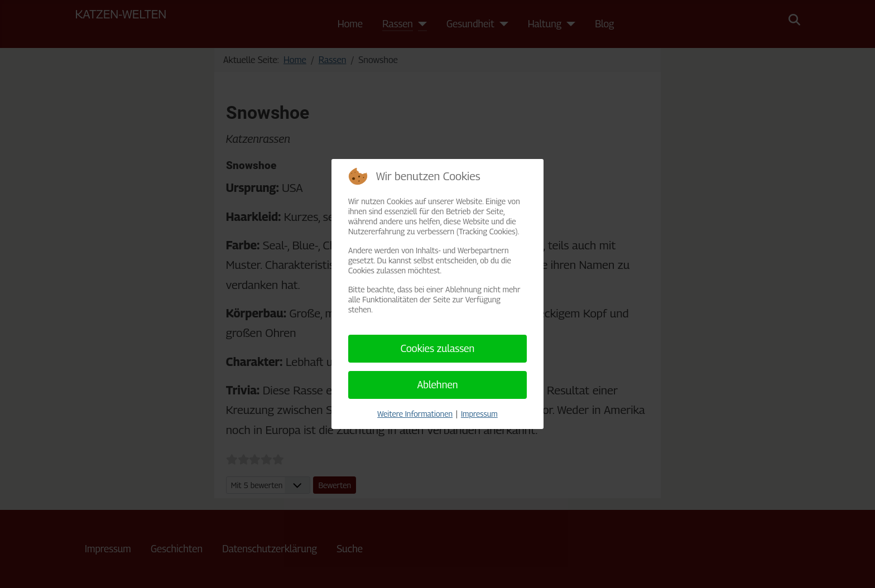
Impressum (479, 413)
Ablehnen (437, 385)
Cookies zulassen (438, 348)
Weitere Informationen (415, 413)
